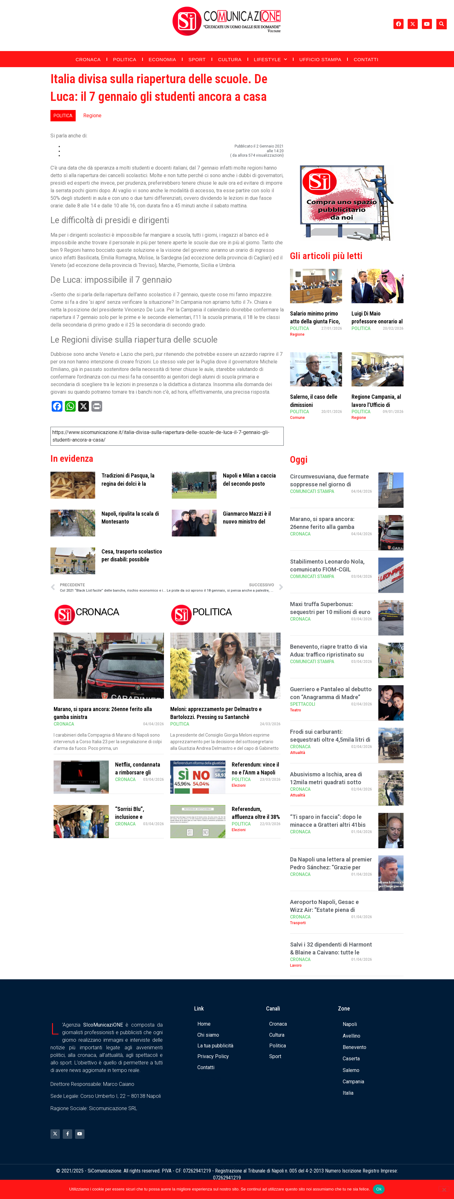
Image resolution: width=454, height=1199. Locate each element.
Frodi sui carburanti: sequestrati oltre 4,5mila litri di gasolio (330, 739)
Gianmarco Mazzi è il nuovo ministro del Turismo (247, 521)
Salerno (351, 1070)
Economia (162, 59)
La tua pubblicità (215, 1046)
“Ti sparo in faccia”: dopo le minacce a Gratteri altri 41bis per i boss (328, 825)
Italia (348, 1093)
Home (204, 1024)
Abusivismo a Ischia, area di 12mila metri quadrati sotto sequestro (326, 782)
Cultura (230, 59)
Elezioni (239, 785)
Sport (197, 59)
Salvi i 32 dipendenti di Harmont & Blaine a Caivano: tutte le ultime (331, 952)
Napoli (350, 1024)
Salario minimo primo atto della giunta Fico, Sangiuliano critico (315, 321)
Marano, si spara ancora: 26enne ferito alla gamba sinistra (322, 527)
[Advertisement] (347, 114)
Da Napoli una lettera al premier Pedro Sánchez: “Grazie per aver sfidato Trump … (331, 867)
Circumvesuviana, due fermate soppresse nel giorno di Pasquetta (329, 484)
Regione (92, 116)
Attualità (297, 752)
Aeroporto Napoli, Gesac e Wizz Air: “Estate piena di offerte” (324, 910)
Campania (353, 1082)
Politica (125, 59)
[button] (441, 24)
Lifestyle (270, 59)
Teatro (295, 710)
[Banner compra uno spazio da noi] (347, 239)
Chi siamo (208, 1035)
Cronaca (88, 59)
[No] (444, 1189)
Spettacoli (302, 704)
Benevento (354, 1047)
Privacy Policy (213, 1056)
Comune (297, 417)
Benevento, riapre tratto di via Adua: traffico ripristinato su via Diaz (328, 654)
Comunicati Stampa (312, 491)
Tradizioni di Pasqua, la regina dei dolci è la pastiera (128, 483)
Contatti (366, 59)
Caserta (351, 1059)
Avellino (351, 1036)
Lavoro (296, 965)
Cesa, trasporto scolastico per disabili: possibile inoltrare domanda (132, 559)
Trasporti (298, 923)
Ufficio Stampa (320, 59)
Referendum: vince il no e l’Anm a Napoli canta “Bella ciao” (255, 772)
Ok (378, 1189)
